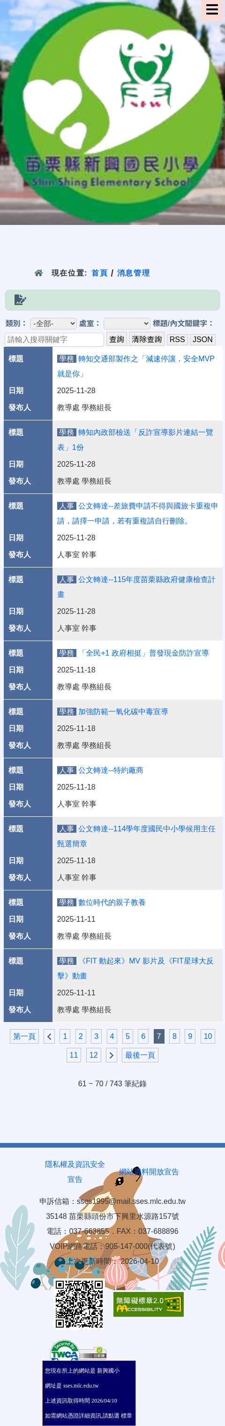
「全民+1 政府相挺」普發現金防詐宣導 (143, 653)
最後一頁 (140, 1055)
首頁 (100, 273)
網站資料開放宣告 (149, 1172)
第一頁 (24, 1036)
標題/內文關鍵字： (184, 324)
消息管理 (133, 273)
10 (208, 1036)
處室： (90, 324)
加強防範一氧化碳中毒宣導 (123, 712)
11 (74, 1055)
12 (94, 1055)
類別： (17, 324)
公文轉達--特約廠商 (110, 770)
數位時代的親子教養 (112, 902)
